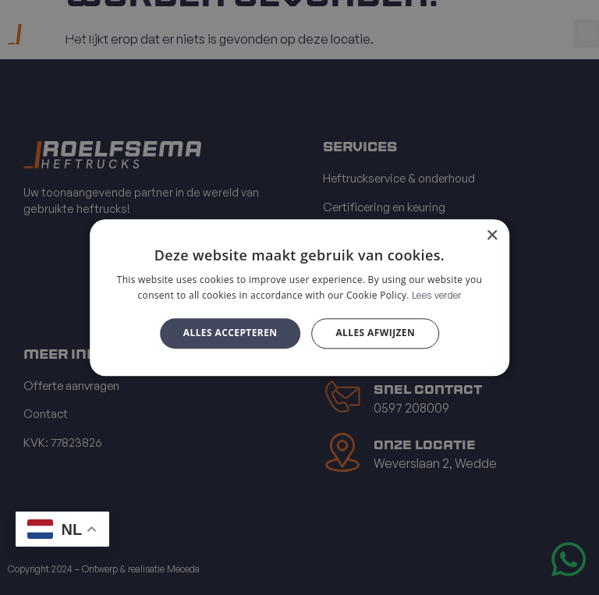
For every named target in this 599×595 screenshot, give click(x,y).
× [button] (492, 236)
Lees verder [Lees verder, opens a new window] (436, 295)
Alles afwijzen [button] (375, 333)
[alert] (299, 297)
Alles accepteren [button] (230, 333)
